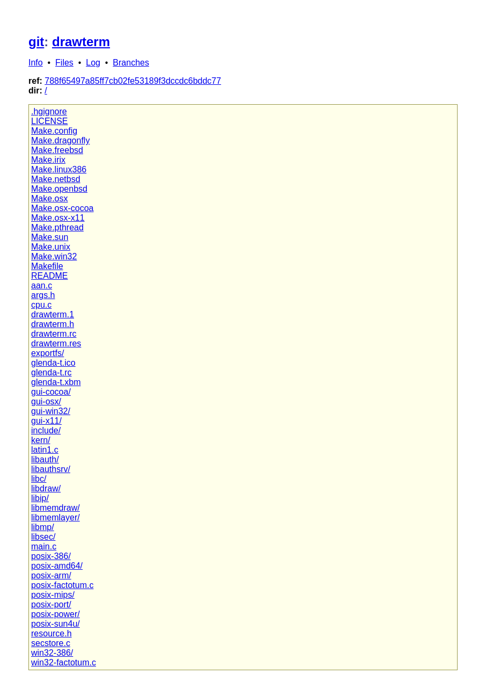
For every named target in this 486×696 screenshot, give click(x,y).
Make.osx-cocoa (62, 208)
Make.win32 (54, 256)
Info (35, 62)
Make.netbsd (55, 179)
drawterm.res (56, 343)
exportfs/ (47, 353)
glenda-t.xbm (56, 382)
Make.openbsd (59, 188)
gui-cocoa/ (51, 391)
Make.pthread (57, 227)
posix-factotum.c (62, 585)
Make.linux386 (58, 169)
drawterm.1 (52, 314)
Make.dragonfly (60, 140)
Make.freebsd (57, 150)
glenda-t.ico (53, 362)
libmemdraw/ (55, 507)
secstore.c (50, 643)
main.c (43, 546)
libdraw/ (46, 488)
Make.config (54, 130)
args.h (43, 295)
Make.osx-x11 (58, 217)
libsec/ (43, 536)
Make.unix (50, 246)
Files (64, 62)
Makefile (47, 266)
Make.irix (48, 159)
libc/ (38, 478)
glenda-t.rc (51, 372)
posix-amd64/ (57, 565)
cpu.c (41, 304)
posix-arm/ (51, 575)
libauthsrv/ (50, 469)
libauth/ (45, 459)
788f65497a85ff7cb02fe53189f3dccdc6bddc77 (133, 80)
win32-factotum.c (63, 662)
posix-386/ (51, 556)
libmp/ (42, 527)
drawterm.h (52, 324)
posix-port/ (51, 604)
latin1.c (44, 449)
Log (93, 62)
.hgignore (49, 111)
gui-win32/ (50, 411)
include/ (46, 430)
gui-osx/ (46, 401)
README (49, 275)
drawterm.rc (53, 333)
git (36, 41)
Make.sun (49, 237)
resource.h (51, 633)
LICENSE (49, 121)
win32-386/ (52, 652)
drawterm (81, 41)
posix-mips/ (53, 594)
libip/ (40, 498)
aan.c (41, 285)
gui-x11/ (46, 420)
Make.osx (49, 198)
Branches (131, 62)
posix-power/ (55, 614)
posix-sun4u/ (55, 623)
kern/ (40, 440)
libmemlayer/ (55, 517)
